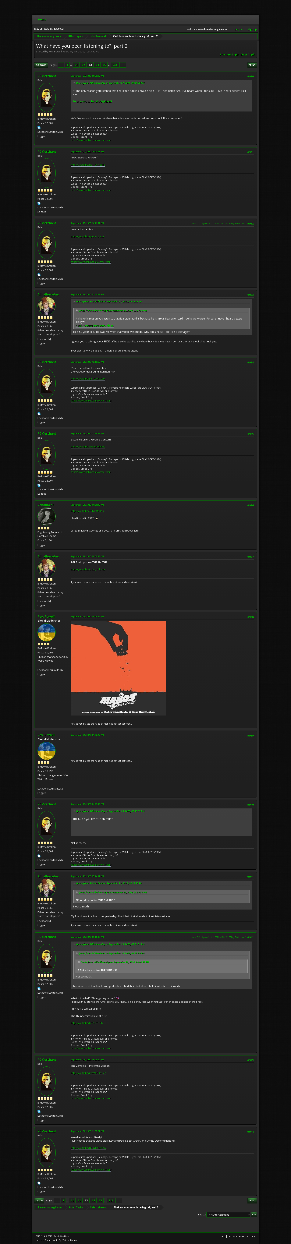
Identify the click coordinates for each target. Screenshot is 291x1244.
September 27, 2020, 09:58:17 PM (87, 75)
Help (223, 1236)
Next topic (248, 54)
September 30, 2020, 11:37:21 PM (87, 1131)
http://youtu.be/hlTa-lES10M (87, 1023)
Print (252, 65)
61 (76, 65)
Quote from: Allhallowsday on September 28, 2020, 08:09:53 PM (110, 811)
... (71, 65)
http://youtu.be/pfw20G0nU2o (88, 1073)
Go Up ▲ (251, 1236)
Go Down (41, 65)
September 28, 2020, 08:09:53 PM (87, 556)
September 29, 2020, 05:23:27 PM (87, 1059)
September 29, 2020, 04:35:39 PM (87, 804)
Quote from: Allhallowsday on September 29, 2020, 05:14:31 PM (110, 944)
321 (115, 65)
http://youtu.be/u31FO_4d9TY (88, 164)
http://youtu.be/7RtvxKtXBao (87, 511)
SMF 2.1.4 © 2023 (44, 1236)
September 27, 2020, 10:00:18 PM (87, 151)
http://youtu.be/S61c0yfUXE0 (88, 378)
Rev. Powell (46, 616)
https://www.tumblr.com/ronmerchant (91, 140)
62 (83, 65)
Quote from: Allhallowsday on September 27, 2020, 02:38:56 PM (110, 83)
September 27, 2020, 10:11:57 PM (87, 223)
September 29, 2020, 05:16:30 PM (87, 936)
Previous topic (229, 54)
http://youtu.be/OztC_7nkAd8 (88, 569)
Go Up (39, 1200)
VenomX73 (45, 505)
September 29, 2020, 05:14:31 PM (87, 876)
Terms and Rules (236, 1236)
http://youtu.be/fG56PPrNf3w (88, 446)
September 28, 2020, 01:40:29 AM (87, 294)
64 (97, 65)
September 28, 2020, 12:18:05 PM (87, 361)
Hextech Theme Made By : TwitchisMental (56, 1240)
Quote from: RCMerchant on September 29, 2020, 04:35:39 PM (109, 883)
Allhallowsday (48, 294)
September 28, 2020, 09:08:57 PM (87, 616)
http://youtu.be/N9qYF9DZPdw (88, 1148)
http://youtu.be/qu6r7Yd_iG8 (87, 236)
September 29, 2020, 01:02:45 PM (87, 734)
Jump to (201, 1214)
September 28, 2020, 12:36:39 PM (87, 433)
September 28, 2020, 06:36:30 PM (87, 504)
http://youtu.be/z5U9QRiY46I (92, 101)
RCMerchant (46, 76)
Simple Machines (61, 1236)
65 (104, 65)
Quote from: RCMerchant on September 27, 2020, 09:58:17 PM (109, 301)
